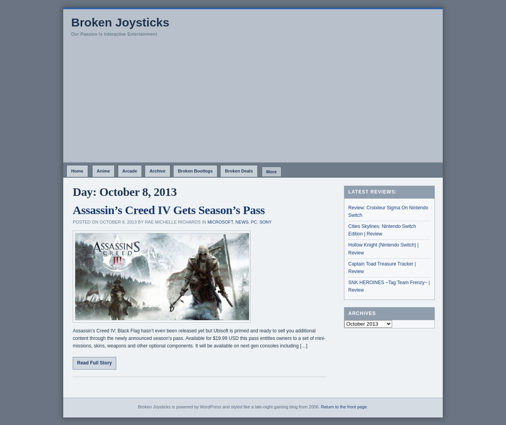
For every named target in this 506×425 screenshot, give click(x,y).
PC (254, 222)
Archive (157, 171)
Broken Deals (239, 171)
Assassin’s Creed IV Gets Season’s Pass (169, 209)
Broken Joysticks (120, 22)
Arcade (130, 171)
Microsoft (220, 222)
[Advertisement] (253, 102)
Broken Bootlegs (195, 171)
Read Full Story (94, 363)
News (242, 222)
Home (77, 171)
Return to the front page (344, 406)
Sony (265, 222)
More (271, 171)
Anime (103, 171)
